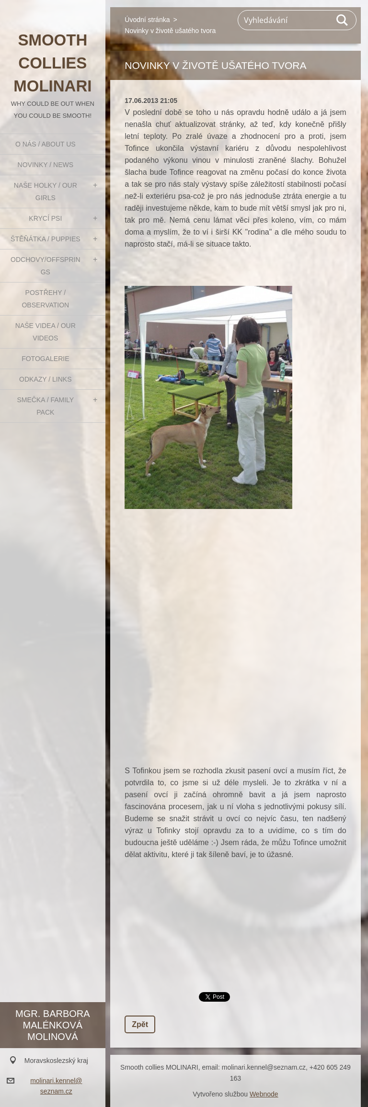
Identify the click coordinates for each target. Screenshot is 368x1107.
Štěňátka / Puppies (45, 239)
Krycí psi (45, 218)
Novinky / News (45, 165)
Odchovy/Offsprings (45, 266)
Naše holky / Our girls (45, 191)
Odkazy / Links (45, 379)
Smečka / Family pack (45, 406)
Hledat (342, 20)
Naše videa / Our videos (45, 332)
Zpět (140, 1024)
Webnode (264, 1094)
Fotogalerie (45, 358)
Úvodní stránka (147, 19)
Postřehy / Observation (45, 299)
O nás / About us (45, 144)
